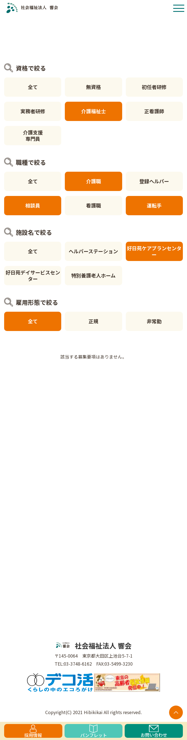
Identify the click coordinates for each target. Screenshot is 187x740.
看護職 (93, 205)
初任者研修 (154, 86)
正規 (93, 321)
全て (33, 86)
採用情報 (33, 731)
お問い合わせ (154, 731)
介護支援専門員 (33, 135)
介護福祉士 (93, 111)
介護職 (93, 181)
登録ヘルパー (154, 181)
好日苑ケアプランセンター (154, 251)
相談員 (32, 205)
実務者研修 (32, 111)
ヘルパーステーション (93, 251)
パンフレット (93, 731)
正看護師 (154, 111)
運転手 (154, 205)
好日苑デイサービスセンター (33, 275)
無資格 (93, 86)
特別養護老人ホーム (93, 275)
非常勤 (154, 321)
